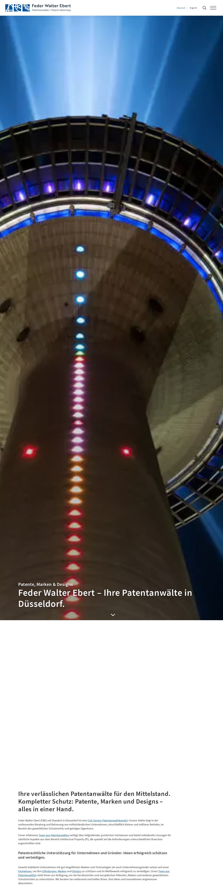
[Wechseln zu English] (196, 8)
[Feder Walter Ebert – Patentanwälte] (38, 8)
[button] (215, 8)
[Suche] (205, 8)
